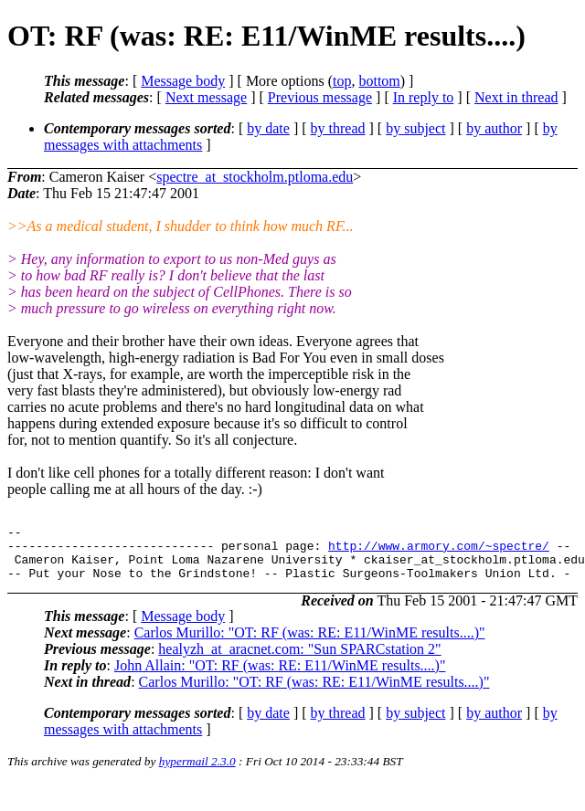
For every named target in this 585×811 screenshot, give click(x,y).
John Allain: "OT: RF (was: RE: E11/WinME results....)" (280, 676)
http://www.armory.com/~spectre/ (438, 550)
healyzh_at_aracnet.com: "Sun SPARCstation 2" (299, 660)
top (342, 81)
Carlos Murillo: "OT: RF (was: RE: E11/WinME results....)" (309, 643)
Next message (206, 97)
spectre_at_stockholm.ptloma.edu (254, 176)
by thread (338, 128)
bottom (378, 81)
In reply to (423, 97)
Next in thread (516, 97)
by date (268, 128)
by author (494, 128)
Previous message (320, 97)
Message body (183, 81)
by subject (415, 128)
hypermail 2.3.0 (197, 772)
